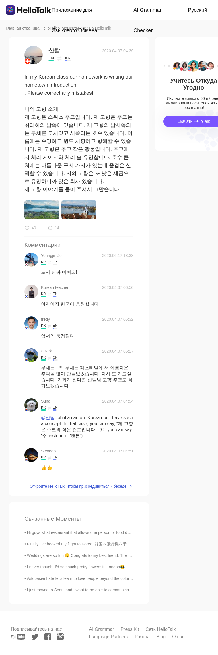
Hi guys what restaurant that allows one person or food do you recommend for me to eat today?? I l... (116, 532)
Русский (197, 10)
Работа (142, 636)
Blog (161, 636)
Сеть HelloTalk (160, 629)
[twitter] (34, 637)
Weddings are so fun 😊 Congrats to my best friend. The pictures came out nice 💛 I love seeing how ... (119, 555)
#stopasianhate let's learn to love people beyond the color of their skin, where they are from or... (112, 578)
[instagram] (60, 636)
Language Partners (108, 636)
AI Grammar (101, 629)
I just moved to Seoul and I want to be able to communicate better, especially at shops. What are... (114, 590)
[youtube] (18, 637)
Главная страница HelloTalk (31, 28)
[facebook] (47, 636)
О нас (178, 636)
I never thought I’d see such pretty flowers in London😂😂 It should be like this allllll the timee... (111, 567)
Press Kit (129, 629)
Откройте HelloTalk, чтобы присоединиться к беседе (78, 486)
